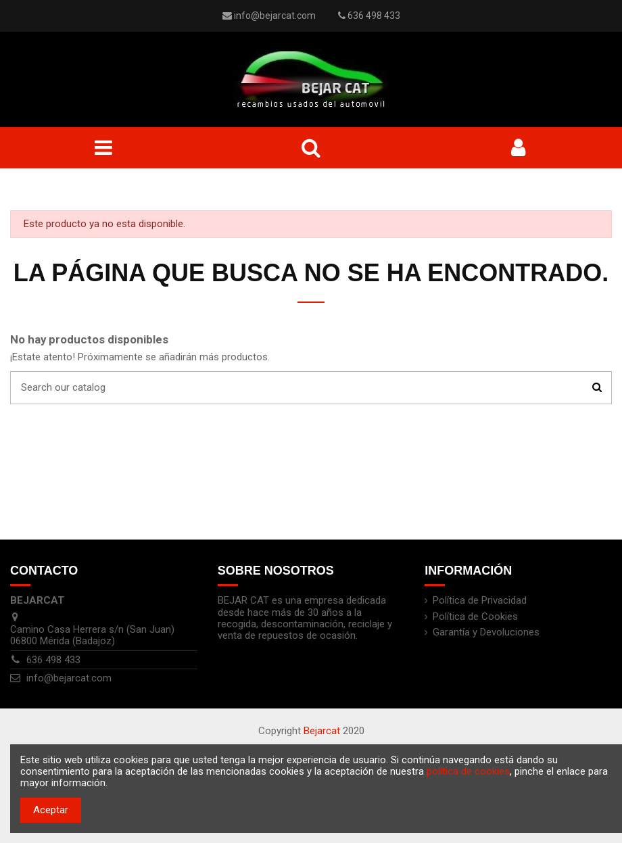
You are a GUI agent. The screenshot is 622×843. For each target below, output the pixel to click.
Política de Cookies (475, 617)
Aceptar (50, 810)
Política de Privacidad (480, 600)
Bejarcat (322, 731)
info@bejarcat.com (275, 15)
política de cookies (468, 771)
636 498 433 (53, 660)
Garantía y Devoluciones (486, 632)
